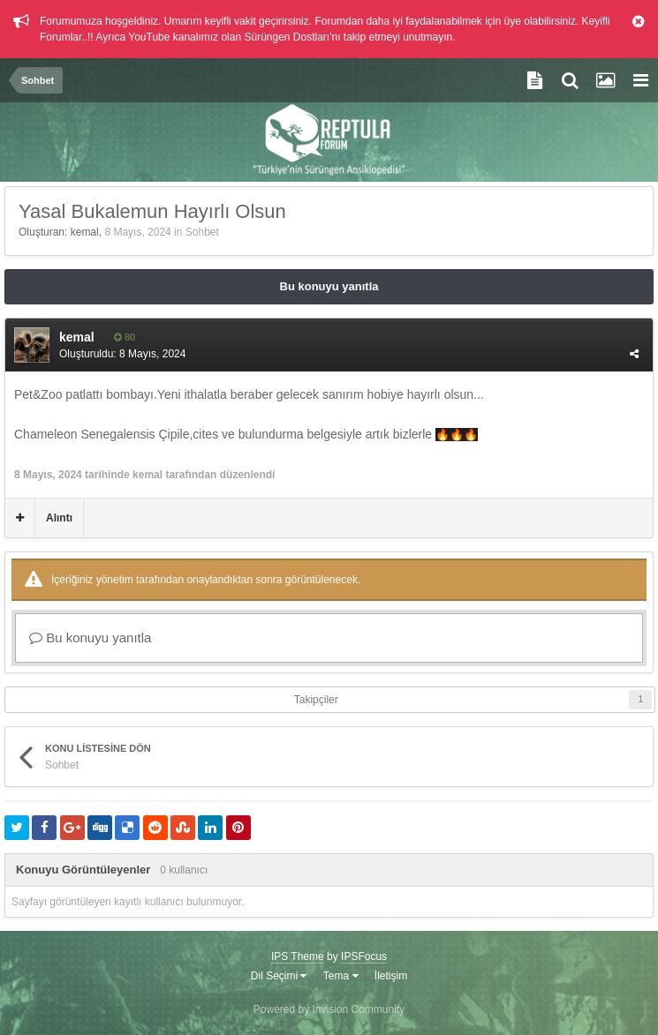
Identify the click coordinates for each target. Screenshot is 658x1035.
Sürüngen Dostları (286, 37)
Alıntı (59, 518)
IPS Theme (297, 956)
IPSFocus (364, 956)
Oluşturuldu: (122, 354)
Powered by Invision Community (329, 1009)
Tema (341, 976)
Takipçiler (316, 700)
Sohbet (202, 232)
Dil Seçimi (279, 976)
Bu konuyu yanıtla (329, 286)
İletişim (390, 976)
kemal (85, 232)
